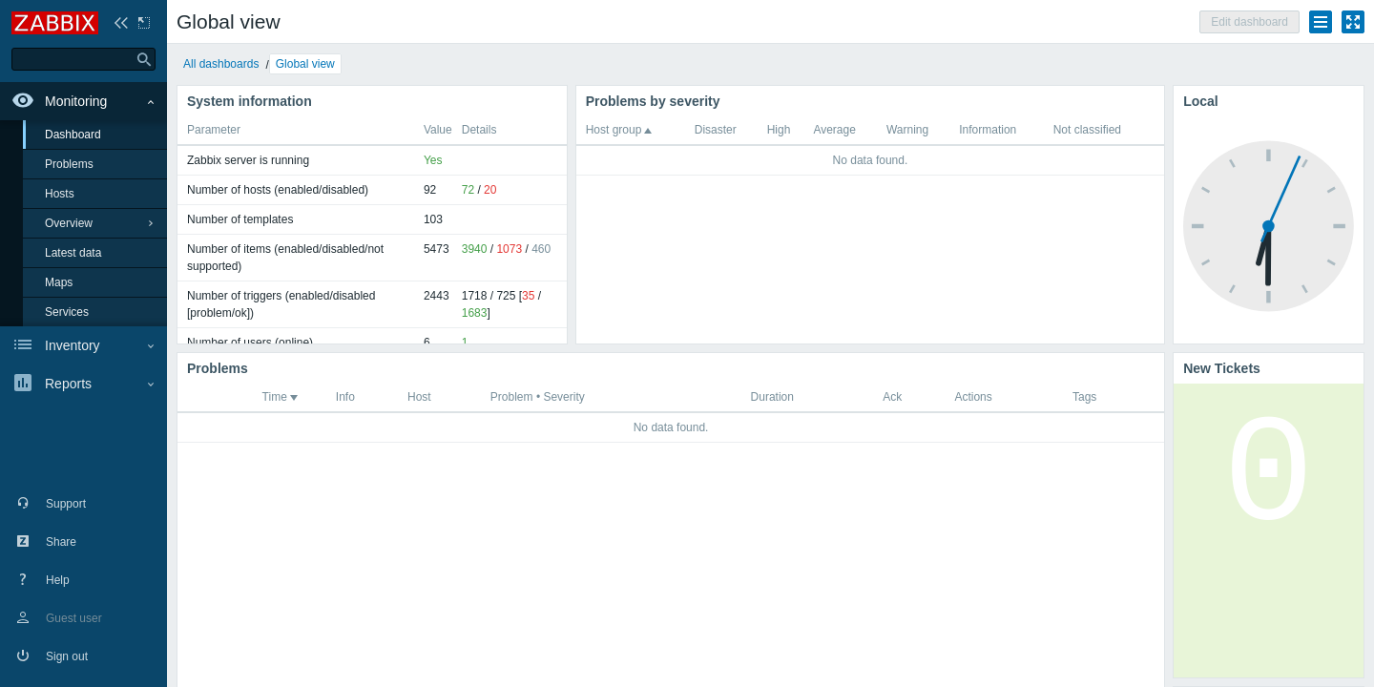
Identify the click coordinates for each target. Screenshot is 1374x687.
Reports (68, 383)
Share (61, 542)
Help (58, 580)
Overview (69, 223)
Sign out (67, 656)
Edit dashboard (1249, 22)
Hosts (59, 193)
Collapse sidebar (121, 22)
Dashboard (73, 134)
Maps (59, 282)
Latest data (73, 253)
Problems (69, 164)
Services (67, 312)
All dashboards (221, 64)
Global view (305, 64)
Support (66, 503)
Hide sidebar (144, 22)
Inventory (72, 345)
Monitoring (76, 101)
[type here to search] (83, 59)
